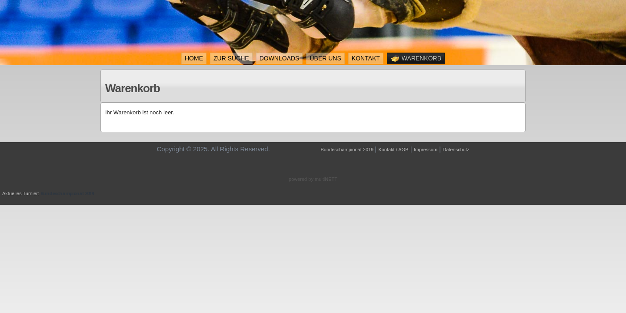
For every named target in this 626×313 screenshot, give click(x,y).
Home (194, 58)
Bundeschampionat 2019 (348, 149)
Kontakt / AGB (393, 149)
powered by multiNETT (313, 179)
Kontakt (366, 58)
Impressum (425, 149)
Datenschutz (456, 149)
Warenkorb (415, 58)
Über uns (325, 58)
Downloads (280, 58)
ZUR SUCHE (231, 58)
